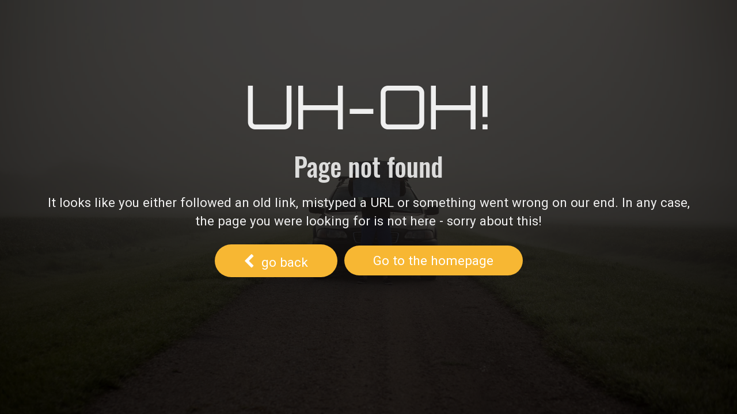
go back (276, 260)
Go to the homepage (433, 260)
